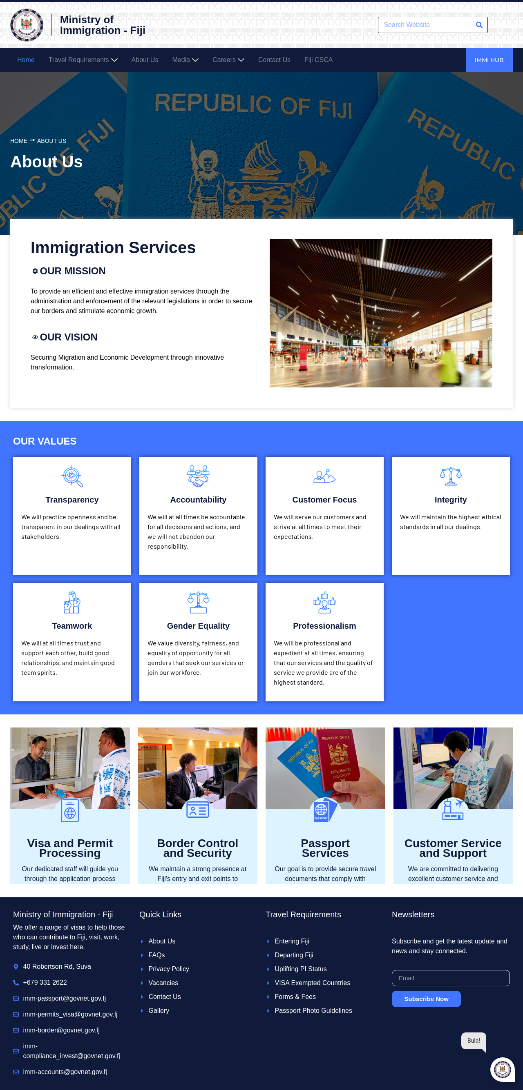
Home (18, 141)
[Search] (479, 25)
